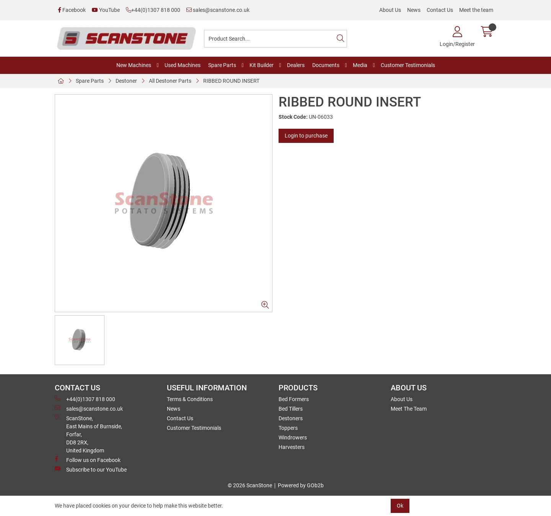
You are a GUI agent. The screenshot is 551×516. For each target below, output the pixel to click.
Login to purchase (306, 136)
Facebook (72, 10)
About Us (390, 10)
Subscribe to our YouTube (91, 469)
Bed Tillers (291, 409)
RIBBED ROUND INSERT (231, 81)
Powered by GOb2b (301, 485)
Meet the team (476, 10)
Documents (325, 65)
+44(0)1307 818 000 (153, 10)
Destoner (126, 81)
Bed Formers (294, 399)
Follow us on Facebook (88, 459)
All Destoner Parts (170, 81)
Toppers (288, 428)
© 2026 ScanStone (250, 485)
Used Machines (183, 65)
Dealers (296, 65)
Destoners (291, 418)
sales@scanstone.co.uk (217, 10)
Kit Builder (261, 65)
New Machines (133, 65)
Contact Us (440, 10)
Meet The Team (409, 409)
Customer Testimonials (408, 65)
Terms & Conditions (190, 399)
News (414, 10)
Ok (400, 506)
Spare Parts (222, 65)
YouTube (106, 10)
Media (360, 65)
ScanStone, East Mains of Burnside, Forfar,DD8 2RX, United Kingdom (88, 434)
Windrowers (293, 437)
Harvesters (292, 447)
